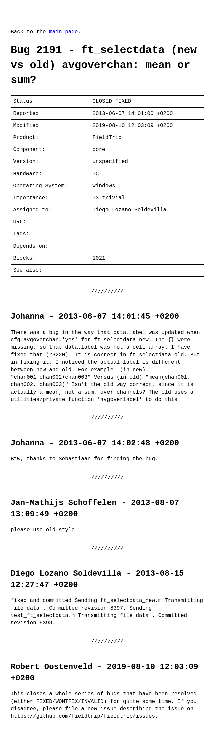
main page (63, 32)
